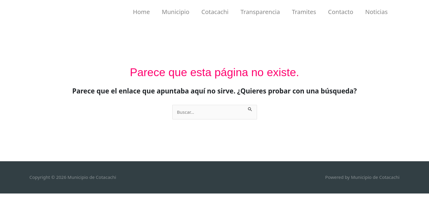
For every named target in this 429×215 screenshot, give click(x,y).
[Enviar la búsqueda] (250, 108)
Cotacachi (214, 12)
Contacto (340, 12)
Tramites (304, 12)
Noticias (376, 12)
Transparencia (260, 12)
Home (141, 12)
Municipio (175, 12)
